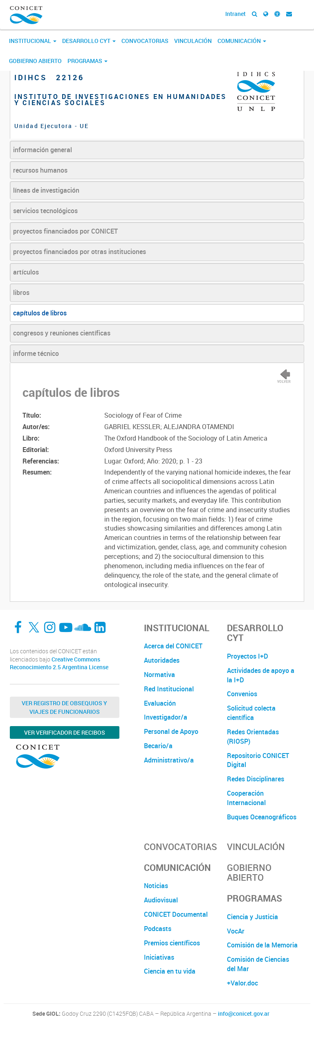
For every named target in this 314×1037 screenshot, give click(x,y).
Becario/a (158, 745)
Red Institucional (169, 688)
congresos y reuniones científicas (61, 332)
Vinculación (193, 41)
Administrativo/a (169, 760)
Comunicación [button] (242, 41)
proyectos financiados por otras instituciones (79, 251)
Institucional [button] (32, 41)
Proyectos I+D (247, 656)
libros (21, 292)
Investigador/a (165, 717)
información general (42, 149)
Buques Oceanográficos (261, 816)
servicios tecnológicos (45, 210)
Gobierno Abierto (35, 61)
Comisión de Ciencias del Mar (258, 964)
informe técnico (36, 353)
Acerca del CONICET (173, 645)
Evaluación (160, 703)
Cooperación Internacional (246, 798)
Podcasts (157, 928)
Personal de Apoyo (171, 731)
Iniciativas (159, 957)
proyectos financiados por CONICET (65, 231)
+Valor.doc (242, 983)
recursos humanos (40, 170)
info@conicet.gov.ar (243, 1013)
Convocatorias (144, 41)
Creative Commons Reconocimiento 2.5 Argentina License (59, 663)
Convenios (242, 693)
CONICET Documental (176, 914)
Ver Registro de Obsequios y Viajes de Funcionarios (64, 707)
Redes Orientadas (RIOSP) (253, 736)
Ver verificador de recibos (64, 732)
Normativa (159, 674)
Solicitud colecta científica (251, 713)
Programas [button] (87, 61)
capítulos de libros (40, 312)
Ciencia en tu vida (169, 971)
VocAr (235, 931)
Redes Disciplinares (255, 778)
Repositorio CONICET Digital (258, 760)
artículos (26, 272)
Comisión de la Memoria (262, 944)
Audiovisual (161, 899)
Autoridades (161, 660)
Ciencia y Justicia (252, 916)
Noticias (156, 885)
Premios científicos (172, 942)
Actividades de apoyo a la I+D (260, 675)
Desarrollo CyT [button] (89, 41)
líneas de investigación (46, 190)
